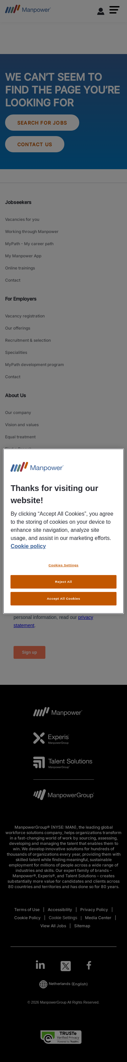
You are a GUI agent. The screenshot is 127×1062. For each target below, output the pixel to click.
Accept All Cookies (63, 598)
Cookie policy (28, 546)
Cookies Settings (63, 565)
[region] (63, 531)
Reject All (63, 582)
